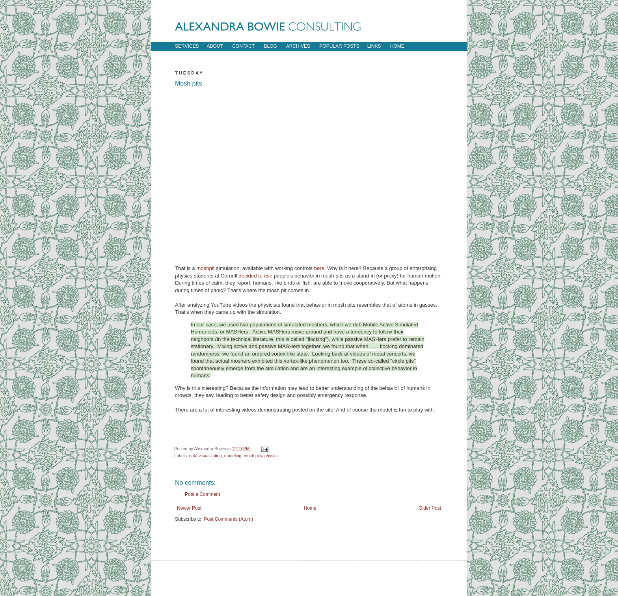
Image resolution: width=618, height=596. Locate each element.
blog (270, 46)
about (215, 46)
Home (310, 508)
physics (271, 455)
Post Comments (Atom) (228, 519)
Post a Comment (202, 494)
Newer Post (189, 508)
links (374, 46)
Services (187, 46)
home (397, 46)
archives (298, 46)
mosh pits (253, 455)
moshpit (205, 268)
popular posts (339, 46)
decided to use (255, 276)
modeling (233, 455)
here (319, 268)
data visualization (205, 455)
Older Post (430, 508)
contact (243, 46)
